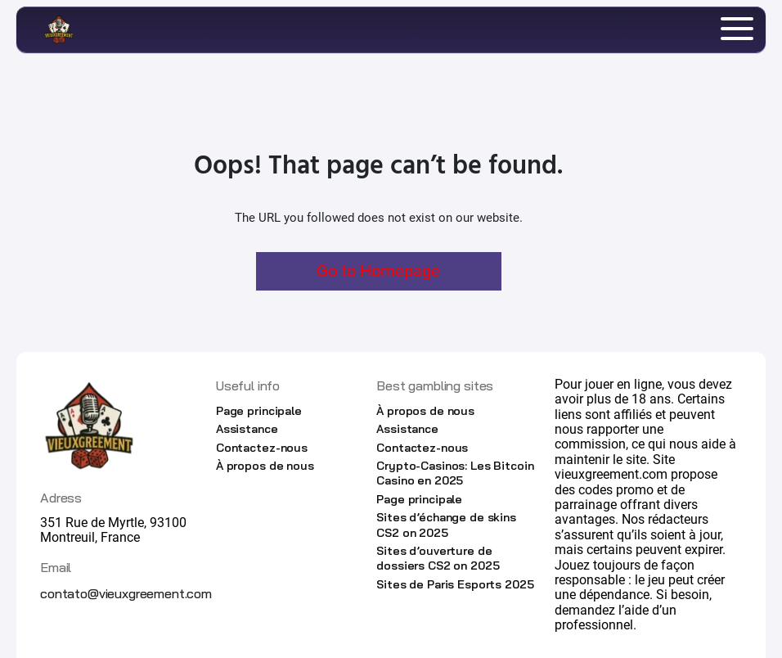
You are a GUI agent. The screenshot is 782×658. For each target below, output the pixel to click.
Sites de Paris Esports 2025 (454, 584)
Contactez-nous (262, 447)
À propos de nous (265, 465)
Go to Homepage (378, 271)
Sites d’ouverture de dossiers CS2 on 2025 (437, 558)
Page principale (259, 410)
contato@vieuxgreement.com (126, 593)
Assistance (247, 428)
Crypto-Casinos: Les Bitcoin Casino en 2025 (454, 473)
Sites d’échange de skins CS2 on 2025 (446, 524)
